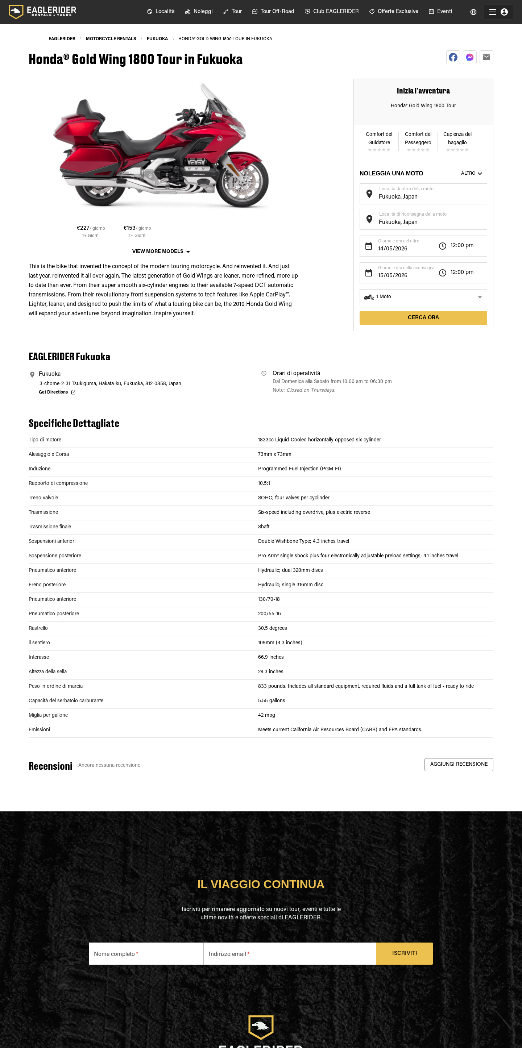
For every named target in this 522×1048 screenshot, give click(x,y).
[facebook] (453, 57)
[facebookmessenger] (470, 57)
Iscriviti (405, 954)
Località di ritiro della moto (406, 189)
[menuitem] (161, 12)
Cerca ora (423, 318)
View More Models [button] (157, 251)
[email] (486, 57)
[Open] (483, 193)
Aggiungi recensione (459, 764)
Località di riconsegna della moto (413, 214)
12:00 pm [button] (462, 246)
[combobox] (418, 197)
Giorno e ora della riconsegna (406, 268)
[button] (423, 297)
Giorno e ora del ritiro (398, 241)
